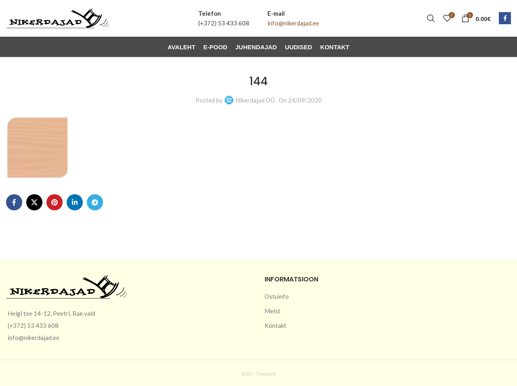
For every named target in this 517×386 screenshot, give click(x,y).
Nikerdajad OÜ (255, 100)
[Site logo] (57, 17)
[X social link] (34, 202)
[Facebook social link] (505, 18)
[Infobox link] (223, 18)
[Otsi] (431, 18)
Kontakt (275, 325)
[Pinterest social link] (54, 202)
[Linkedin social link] (75, 202)
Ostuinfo (277, 296)
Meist (272, 311)
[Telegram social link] (95, 202)
